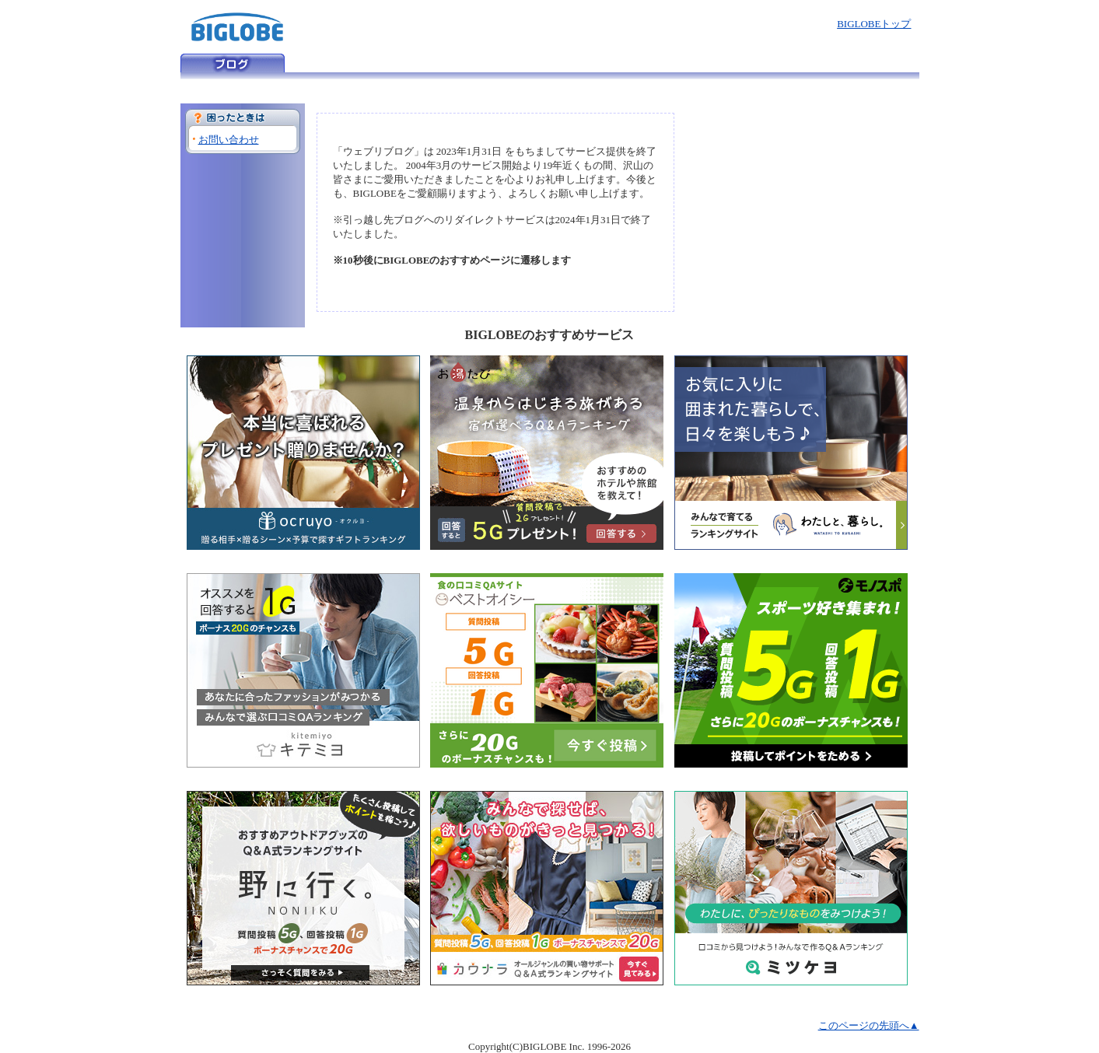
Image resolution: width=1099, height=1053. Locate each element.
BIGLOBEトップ (874, 24)
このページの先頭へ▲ (868, 1025)
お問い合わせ (228, 139)
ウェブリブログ (232, 63)
